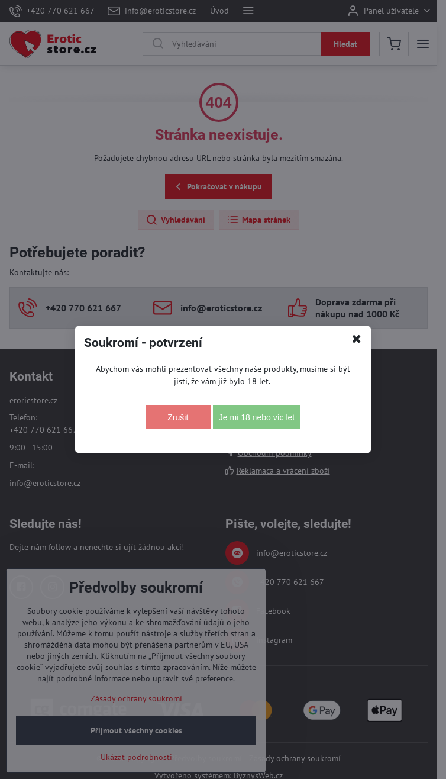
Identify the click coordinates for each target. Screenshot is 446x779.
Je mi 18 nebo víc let (257, 417)
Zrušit (177, 417)
